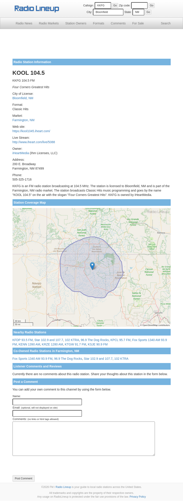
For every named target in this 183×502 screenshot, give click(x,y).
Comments (118, 23)
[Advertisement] (92, 46)
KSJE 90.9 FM (98, 344)
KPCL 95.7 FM (120, 340)
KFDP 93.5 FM (23, 340)
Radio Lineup (63, 487)
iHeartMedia (21, 153)
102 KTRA (72, 340)
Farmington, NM (23, 120)
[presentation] (46, 465)
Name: (17, 396)
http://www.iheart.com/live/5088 (34, 142)
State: (128, 12)
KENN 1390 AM (29, 344)
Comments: (36, 419)
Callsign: (88, 5)
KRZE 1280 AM (52, 344)
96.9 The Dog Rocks (95, 340)
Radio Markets (49, 23)
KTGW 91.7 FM (75, 344)
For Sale (138, 23)
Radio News (24, 23)
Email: (35, 407)
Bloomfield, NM (23, 98)
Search (165, 23)
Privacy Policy (138, 496)
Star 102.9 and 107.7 (48, 340)
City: (89, 12)
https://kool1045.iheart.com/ (31, 131)
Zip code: (124, 5)
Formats (98, 23)
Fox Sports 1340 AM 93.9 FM (33, 358)
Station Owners (75, 23)
